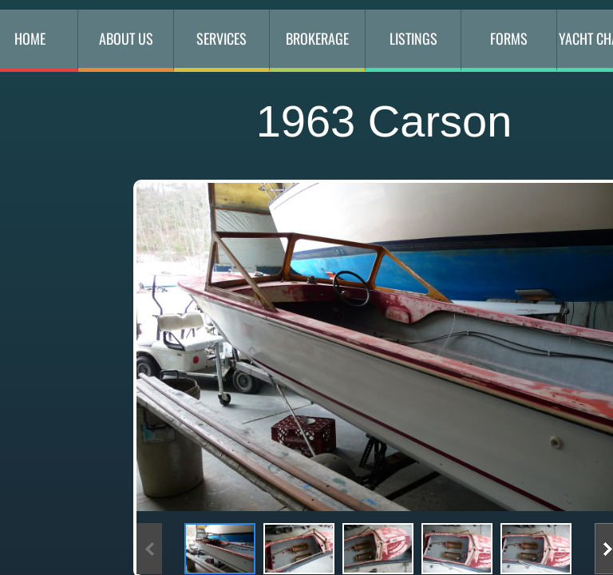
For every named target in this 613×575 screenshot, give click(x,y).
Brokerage (317, 38)
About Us (126, 38)
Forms (509, 38)
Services (221, 38)
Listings (413, 38)
